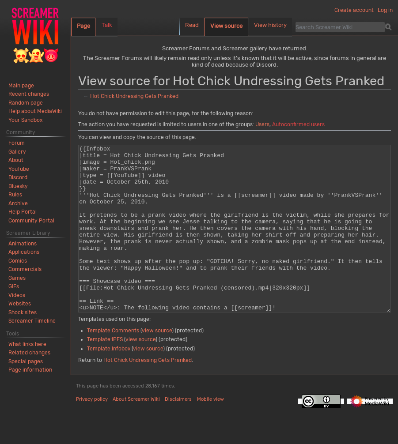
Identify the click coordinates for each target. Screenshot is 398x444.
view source (157, 364)
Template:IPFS (105, 372)
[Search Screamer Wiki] (340, 27)
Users (262, 124)
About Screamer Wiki (136, 432)
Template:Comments (113, 364)
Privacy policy (92, 432)
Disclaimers (178, 432)
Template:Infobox (108, 382)
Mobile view (210, 432)
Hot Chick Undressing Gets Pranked (134, 96)
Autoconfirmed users (298, 124)
